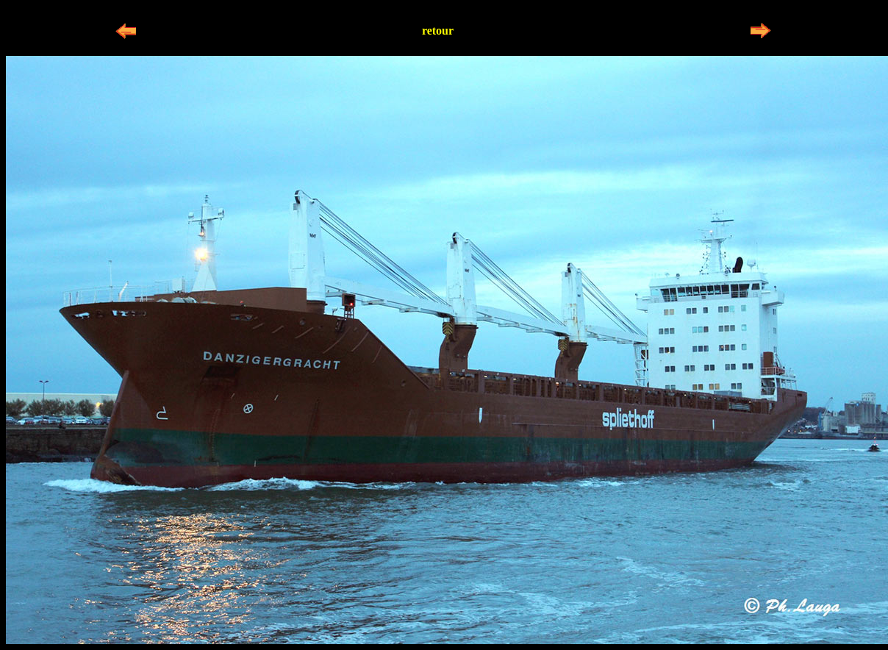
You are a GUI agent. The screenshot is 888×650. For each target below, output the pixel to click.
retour (438, 30)
